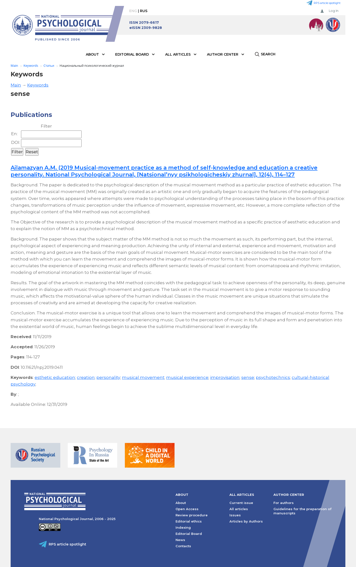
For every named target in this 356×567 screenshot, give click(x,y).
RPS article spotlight (327, 3)
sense (247, 377)
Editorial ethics (189, 521)
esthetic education (55, 377)
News (180, 540)
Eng (133, 11)
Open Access (187, 509)
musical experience (187, 377)
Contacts (183, 546)
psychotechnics (273, 377)
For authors (283, 503)
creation (86, 377)
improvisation (225, 377)
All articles (238, 509)
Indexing (183, 527)
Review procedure (192, 515)
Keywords (37, 85)
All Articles (178, 54)
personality (108, 377)
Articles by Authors (246, 521)
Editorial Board (132, 54)
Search (268, 54)
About (92, 54)
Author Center (222, 54)
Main (16, 85)
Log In (333, 11)
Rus (143, 11)
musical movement (143, 377)
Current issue (241, 503)
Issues (235, 515)
